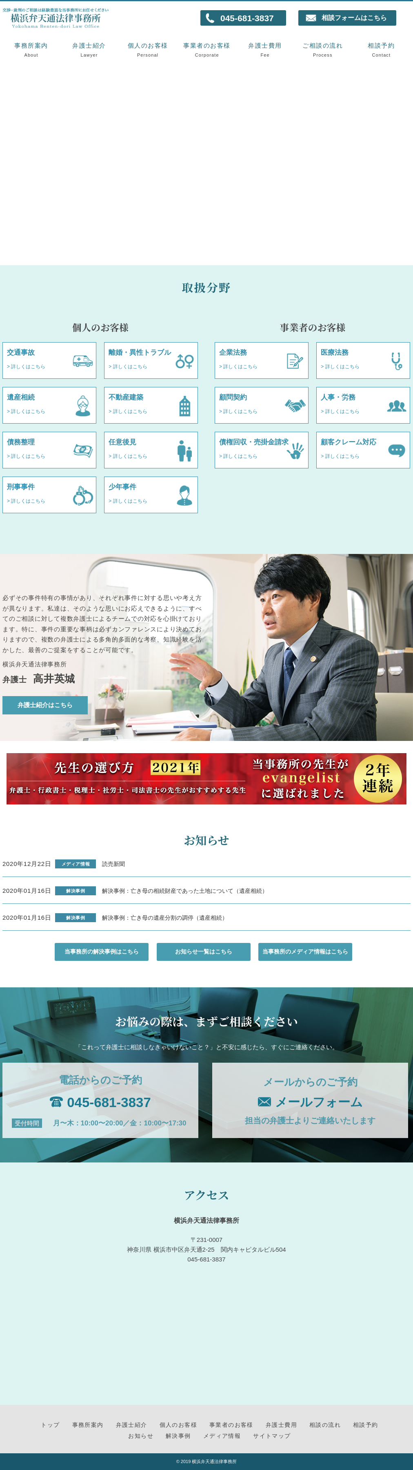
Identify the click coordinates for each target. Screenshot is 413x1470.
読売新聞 (113, 864)
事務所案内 (31, 49)
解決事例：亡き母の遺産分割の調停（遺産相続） (165, 917)
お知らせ (140, 1436)
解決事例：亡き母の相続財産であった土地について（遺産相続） (185, 891)
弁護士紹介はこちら (45, 705)
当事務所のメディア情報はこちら (305, 952)
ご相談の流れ (322, 49)
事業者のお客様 (207, 49)
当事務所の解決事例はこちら (101, 952)
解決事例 (178, 1436)
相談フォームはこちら (354, 17)
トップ (50, 1425)
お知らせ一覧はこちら (203, 952)
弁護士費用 (265, 49)
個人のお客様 (148, 49)
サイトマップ (272, 1436)
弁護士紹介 (89, 49)
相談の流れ (325, 1425)
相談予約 (381, 49)
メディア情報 (222, 1436)
